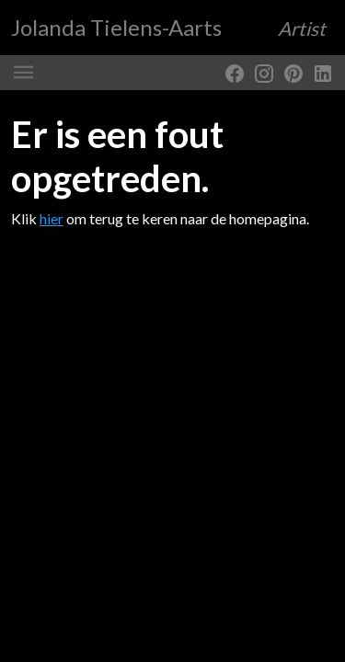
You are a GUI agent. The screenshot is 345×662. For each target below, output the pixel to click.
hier (51, 218)
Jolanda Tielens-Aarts (168, 27)
